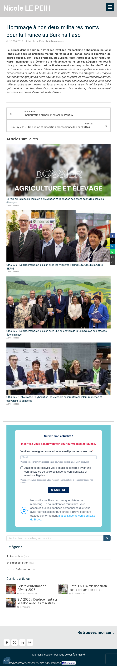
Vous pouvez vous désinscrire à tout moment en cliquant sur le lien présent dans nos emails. (56, 481)
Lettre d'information (18, 569)
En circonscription (17, 562)
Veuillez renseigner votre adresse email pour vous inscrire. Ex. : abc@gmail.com (54, 462)
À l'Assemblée (14, 556)
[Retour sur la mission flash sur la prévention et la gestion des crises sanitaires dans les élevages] (63, 589)
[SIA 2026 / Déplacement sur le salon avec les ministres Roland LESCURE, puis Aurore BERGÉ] (11, 602)
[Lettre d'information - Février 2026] (11, 589)
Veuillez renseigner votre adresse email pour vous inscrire (56, 451)
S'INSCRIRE (58, 490)
